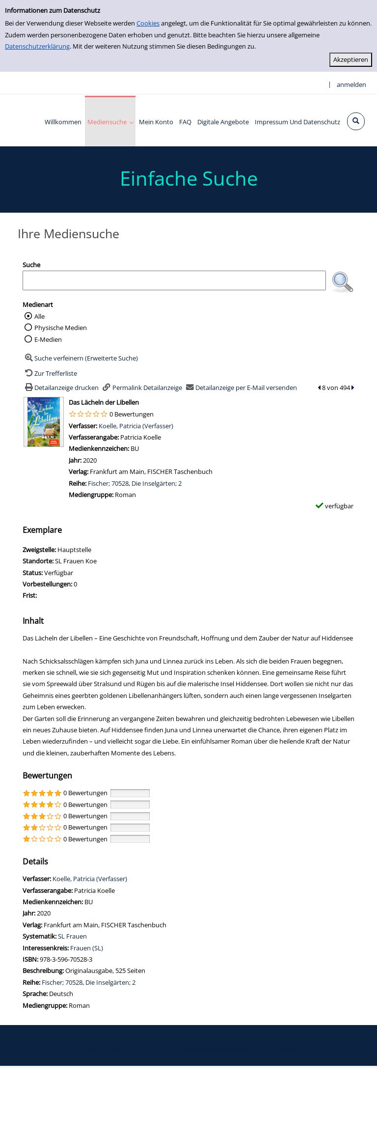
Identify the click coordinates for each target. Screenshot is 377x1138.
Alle (39, 316)
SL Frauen (72, 936)
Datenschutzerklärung (37, 46)
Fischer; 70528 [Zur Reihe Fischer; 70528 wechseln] (108, 483)
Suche (31, 264)
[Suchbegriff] (174, 280)
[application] (110, 121)
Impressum (285, 1047)
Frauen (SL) (86, 948)
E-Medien (48, 339)
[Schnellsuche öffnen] (356, 121)
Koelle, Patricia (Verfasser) (136, 425)
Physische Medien (60, 327)
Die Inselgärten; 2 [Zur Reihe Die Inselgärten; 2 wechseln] (157, 483)
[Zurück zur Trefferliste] (50, 373)
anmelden (351, 84)
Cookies (148, 23)
